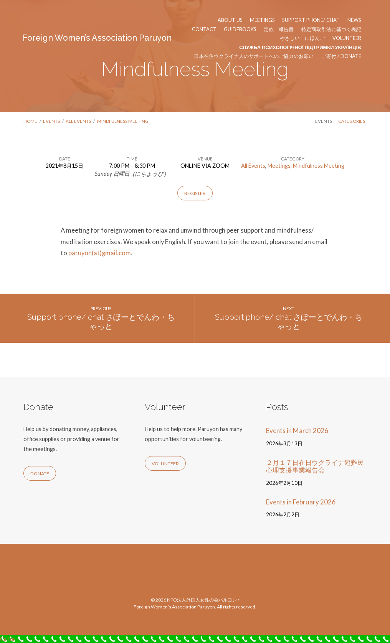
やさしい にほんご (302, 38)
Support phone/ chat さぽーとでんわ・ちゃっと (101, 321)
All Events (78, 121)
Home (30, 121)
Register (195, 193)
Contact (204, 29)
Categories (351, 121)
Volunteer (346, 38)
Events (51, 121)
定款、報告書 (279, 29)
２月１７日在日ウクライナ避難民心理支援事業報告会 (315, 466)
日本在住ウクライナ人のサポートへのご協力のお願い (254, 56)
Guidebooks (240, 29)
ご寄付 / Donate (341, 56)
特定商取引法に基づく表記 (331, 29)
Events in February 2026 (300, 502)
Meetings (262, 20)
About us (230, 20)
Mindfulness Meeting (123, 121)
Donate (39, 473)
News (354, 20)
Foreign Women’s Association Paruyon (97, 38)
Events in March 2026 (297, 430)
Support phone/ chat (311, 20)
